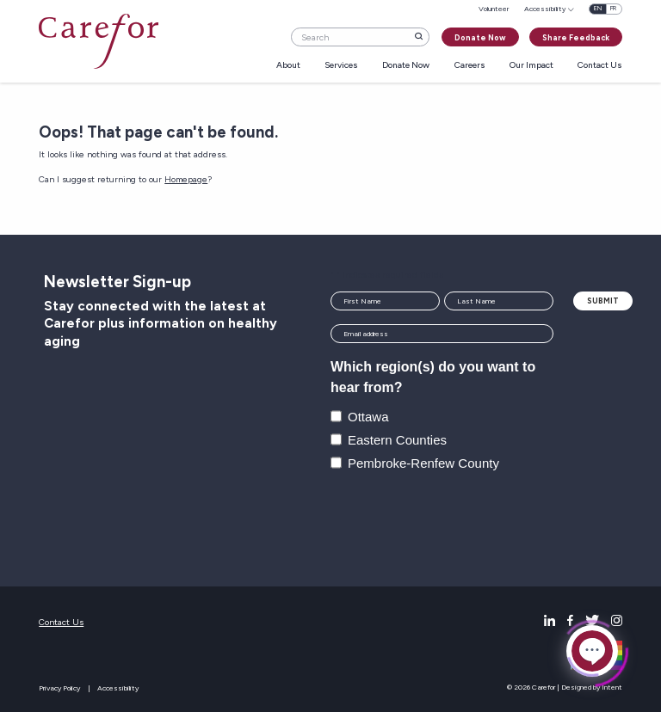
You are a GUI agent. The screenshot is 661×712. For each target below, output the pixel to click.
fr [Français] (613, 8)
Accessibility (118, 688)
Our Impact (531, 66)
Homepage (185, 179)
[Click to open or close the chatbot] (592, 650)
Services (341, 66)
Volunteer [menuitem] (494, 8)
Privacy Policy (59, 688)
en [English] (598, 8)
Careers (469, 66)
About (288, 66)
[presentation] (461, 521)
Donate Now (480, 37)
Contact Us (600, 66)
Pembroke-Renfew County (423, 463)
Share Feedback (575, 37)
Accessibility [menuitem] (544, 8)
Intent (612, 687)
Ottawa (368, 416)
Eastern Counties (397, 440)
